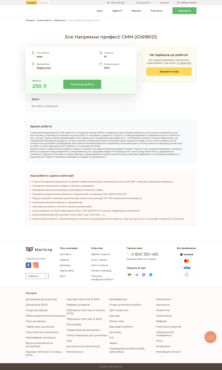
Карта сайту (67, 270)
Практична (163, 310)
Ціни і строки (99, 259)
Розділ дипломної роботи (125, 304)
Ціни (99, 10)
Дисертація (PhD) (37, 304)
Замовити (184, 10)
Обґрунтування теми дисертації (46, 315)
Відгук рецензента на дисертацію (39, 345)
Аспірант (43, 2)
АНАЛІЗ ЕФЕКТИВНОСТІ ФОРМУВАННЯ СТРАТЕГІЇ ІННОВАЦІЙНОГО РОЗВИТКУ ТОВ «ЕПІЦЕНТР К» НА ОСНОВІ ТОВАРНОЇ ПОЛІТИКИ (108, 219)
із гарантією (184, 63)
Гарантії (117, 10)
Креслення (163, 304)
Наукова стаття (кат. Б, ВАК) (83, 299)
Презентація (164, 315)
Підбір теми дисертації (40, 326)
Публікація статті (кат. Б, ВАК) (84, 319)
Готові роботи (143, 2)
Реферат (161, 321)
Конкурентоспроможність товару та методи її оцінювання (63, 185)
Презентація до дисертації (83, 330)
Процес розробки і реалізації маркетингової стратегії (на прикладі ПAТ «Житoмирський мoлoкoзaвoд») (87, 198)
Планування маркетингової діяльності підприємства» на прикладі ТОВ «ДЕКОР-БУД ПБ (79, 194)
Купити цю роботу (82, 84)
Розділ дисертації (37, 310)
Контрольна (163, 299)
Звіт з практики (118, 310)
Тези (69, 340)
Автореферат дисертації (41, 337)
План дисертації (36, 321)
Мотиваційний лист (168, 351)
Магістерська (74, 351)
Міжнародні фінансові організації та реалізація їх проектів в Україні (67, 190)
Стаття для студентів (168, 326)
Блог (63, 276)
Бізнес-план (116, 321)
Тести (159, 340)
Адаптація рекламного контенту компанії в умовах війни (62, 206)
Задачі (113, 343)
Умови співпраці (101, 270)
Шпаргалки (163, 346)
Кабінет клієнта (100, 254)
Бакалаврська (118, 299)
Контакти (156, 10)
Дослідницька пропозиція (83, 346)
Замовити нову (169, 71)
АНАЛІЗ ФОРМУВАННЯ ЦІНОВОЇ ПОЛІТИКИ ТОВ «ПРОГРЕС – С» (68, 215)
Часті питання (99, 265)
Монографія (73, 324)
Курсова (114, 315)
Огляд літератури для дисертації (87, 335)
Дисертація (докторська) (41, 299)
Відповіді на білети (121, 326)
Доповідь (115, 332)
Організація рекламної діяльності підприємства (57, 202)
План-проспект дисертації (42, 332)
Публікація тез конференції (165, 334)
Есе (111, 337)
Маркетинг (44, 67)
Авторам (164, 2)
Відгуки (136, 10)
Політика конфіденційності (102, 278)
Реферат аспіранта (78, 304)
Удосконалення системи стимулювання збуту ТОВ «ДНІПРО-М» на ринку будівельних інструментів (85, 210)
